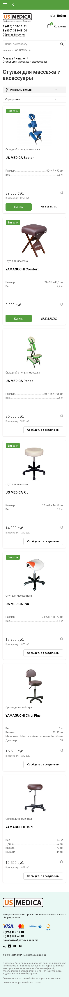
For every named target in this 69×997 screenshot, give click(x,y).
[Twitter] (21, 946)
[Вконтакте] (5, 946)
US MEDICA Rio (17, 492)
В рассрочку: (18, 198)
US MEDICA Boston (20, 158)
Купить (18, 207)
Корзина (60, 26)
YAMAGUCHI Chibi (19, 827)
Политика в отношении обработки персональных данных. (33, 978)
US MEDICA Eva (17, 604)
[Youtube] (15, 946)
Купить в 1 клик (49, 207)
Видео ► (13, 111)
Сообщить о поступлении (43, 429)
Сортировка (30, 99)
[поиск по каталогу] (34, 44)
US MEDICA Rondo (19, 381)
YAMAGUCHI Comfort (22, 269)
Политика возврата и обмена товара (22, 982)
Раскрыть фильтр (33, 89)
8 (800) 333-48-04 (15, 30)
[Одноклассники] (10, 946)
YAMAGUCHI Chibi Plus (23, 715)
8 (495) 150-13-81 (13, 932)
